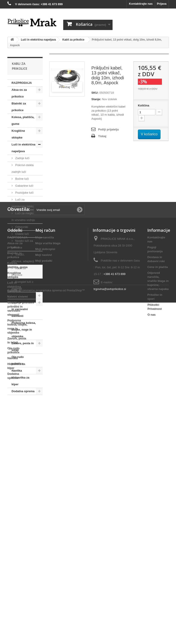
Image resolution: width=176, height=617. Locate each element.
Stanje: (96, 99)
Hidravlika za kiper (21, 381)
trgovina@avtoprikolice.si (109, 500)
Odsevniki (21, 227)
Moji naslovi (43, 466)
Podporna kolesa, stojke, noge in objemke (24, 329)
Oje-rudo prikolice (18, 360)
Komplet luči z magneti (23, 285)
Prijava (162, 3)
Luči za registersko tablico (23, 203)
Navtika (17, 370)
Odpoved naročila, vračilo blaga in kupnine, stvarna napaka (158, 492)
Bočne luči (22, 178)
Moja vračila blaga (48, 454)
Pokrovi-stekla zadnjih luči (23, 168)
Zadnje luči (22, 158)
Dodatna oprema (23, 391)
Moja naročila (44, 448)
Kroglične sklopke (18, 134)
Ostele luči (22, 234)
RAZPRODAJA (22, 82)
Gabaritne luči (24, 185)
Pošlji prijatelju (108, 129)
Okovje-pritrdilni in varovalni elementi (23, 309)
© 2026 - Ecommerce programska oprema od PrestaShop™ (46, 604)
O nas (151, 525)
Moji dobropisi (45, 460)
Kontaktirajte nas (140, 3)
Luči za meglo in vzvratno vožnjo (23, 217)
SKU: (94, 92)
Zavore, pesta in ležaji (23, 347)
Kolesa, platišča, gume (23, 120)
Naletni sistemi (22, 295)
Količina (143, 105)
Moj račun (45, 441)
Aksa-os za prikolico (19, 93)
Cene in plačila (157, 478)
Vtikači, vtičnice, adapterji (23, 258)
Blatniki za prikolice (19, 107)
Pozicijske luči (24, 192)
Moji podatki (43, 471)
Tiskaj (102, 136)
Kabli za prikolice (19, 271)
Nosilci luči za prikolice (22, 244)
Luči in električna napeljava (23, 148)
